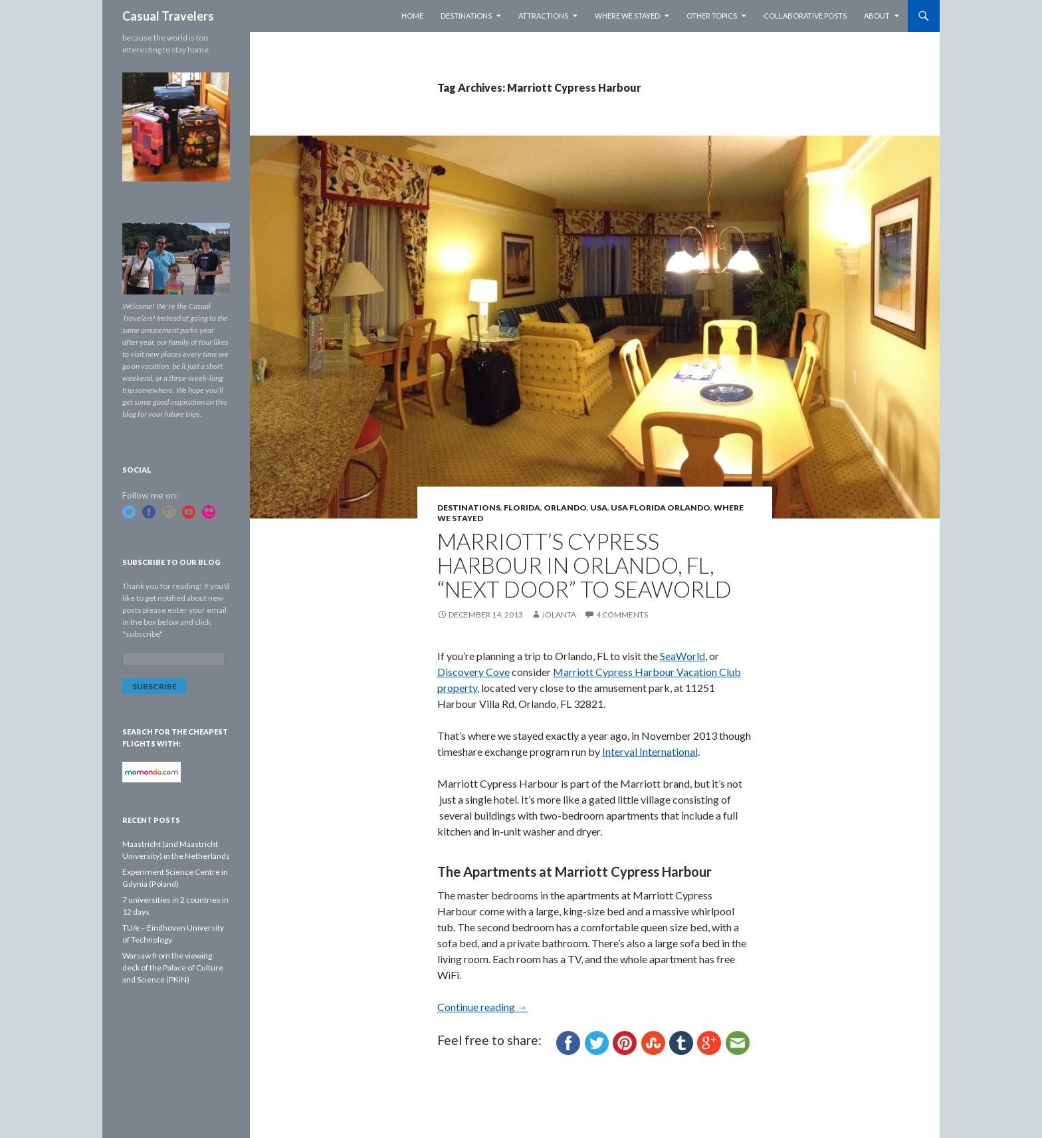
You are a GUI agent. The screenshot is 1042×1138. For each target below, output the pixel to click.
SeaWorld (682, 655)
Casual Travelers (168, 16)
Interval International (650, 751)
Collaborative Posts (805, 15)
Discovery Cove (473, 671)
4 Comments (622, 615)
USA (598, 507)
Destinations (466, 15)
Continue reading (482, 1006)
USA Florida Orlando (660, 507)
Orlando (565, 507)
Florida (522, 507)
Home (412, 15)
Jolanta (559, 615)
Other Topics (711, 15)
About (877, 15)
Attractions (543, 15)
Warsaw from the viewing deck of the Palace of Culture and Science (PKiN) (172, 967)
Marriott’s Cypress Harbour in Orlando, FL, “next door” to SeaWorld (584, 565)
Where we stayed (627, 15)
